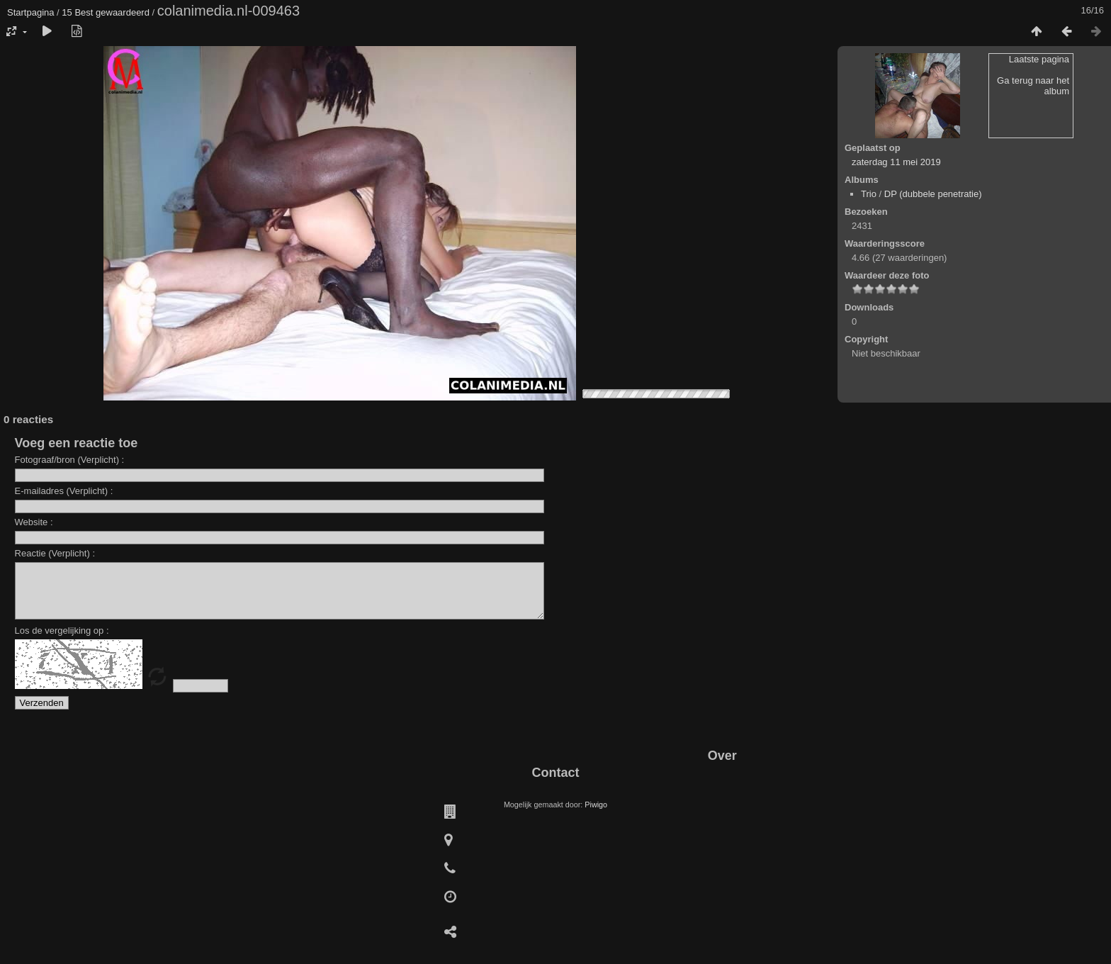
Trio (868, 194)
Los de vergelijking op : (62, 641)
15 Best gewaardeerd (106, 12)
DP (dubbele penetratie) (933, 194)
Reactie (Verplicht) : (55, 553)
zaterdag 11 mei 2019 (896, 162)
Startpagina (31, 12)
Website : (34, 522)
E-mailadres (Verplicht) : (64, 491)
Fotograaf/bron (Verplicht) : (70, 459)
